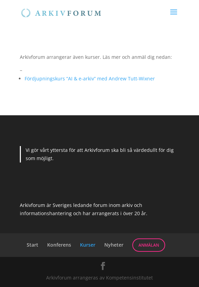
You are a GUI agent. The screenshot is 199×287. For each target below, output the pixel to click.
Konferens (59, 245)
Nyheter (113, 245)
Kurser (87, 245)
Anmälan (148, 245)
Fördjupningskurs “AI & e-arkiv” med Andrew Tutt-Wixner (90, 78)
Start (32, 245)
